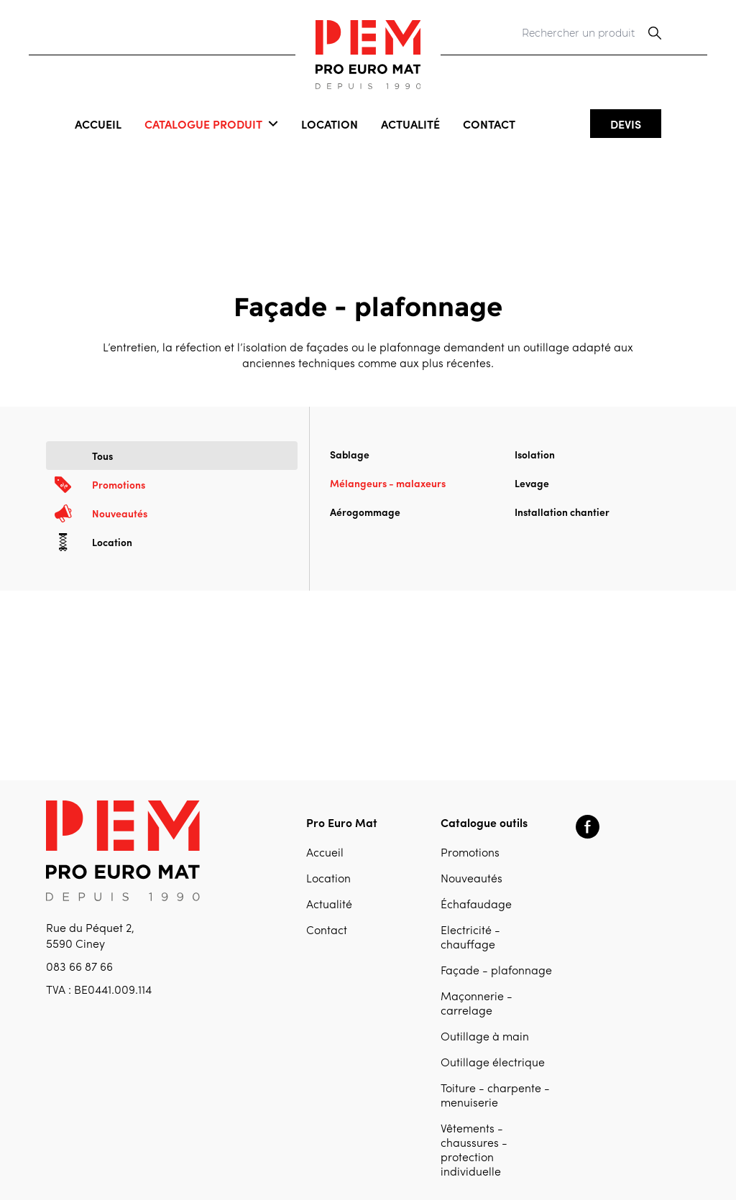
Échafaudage (476, 905)
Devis (625, 123)
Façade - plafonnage (496, 971)
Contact (489, 123)
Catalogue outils (484, 822)
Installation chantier (562, 511)
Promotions (470, 853)
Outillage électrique (493, 1063)
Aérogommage (365, 511)
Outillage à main (485, 1037)
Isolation (535, 454)
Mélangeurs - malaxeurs (388, 483)
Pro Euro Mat (341, 822)
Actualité (410, 123)
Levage (532, 483)
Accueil (98, 123)
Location (329, 123)
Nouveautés (471, 879)
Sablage (349, 454)
